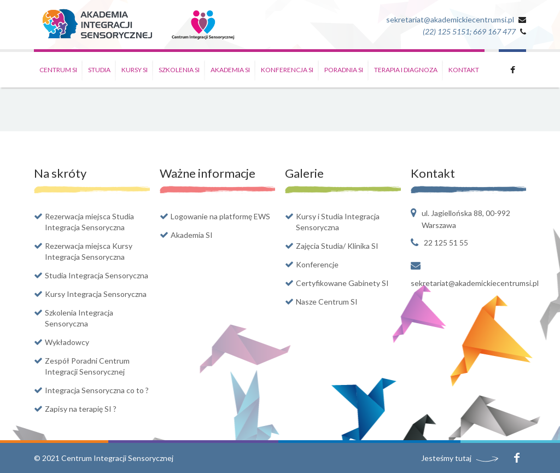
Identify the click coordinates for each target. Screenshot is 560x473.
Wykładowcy (67, 342)
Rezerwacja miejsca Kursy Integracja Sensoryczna (88, 251)
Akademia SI (230, 70)
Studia (99, 70)
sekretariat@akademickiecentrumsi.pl (450, 19)
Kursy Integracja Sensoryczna (96, 294)
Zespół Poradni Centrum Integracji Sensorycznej (87, 366)
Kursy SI (134, 70)
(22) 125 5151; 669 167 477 (469, 31)
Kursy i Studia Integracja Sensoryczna (338, 222)
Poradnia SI (343, 70)
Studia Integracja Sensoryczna (96, 275)
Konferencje (317, 264)
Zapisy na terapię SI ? (80, 408)
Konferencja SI (287, 70)
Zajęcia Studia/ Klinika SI (337, 245)
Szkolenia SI (179, 70)
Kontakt (463, 70)
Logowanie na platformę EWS (220, 216)
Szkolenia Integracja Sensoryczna (79, 318)
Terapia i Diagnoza (406, 70)
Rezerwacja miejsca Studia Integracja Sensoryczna (89, 222)
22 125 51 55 (446, 242)
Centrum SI (58, 70)
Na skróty (60, 173)
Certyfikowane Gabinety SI (342, 283)
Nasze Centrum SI (327, 301)
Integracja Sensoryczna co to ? (97, 390)
